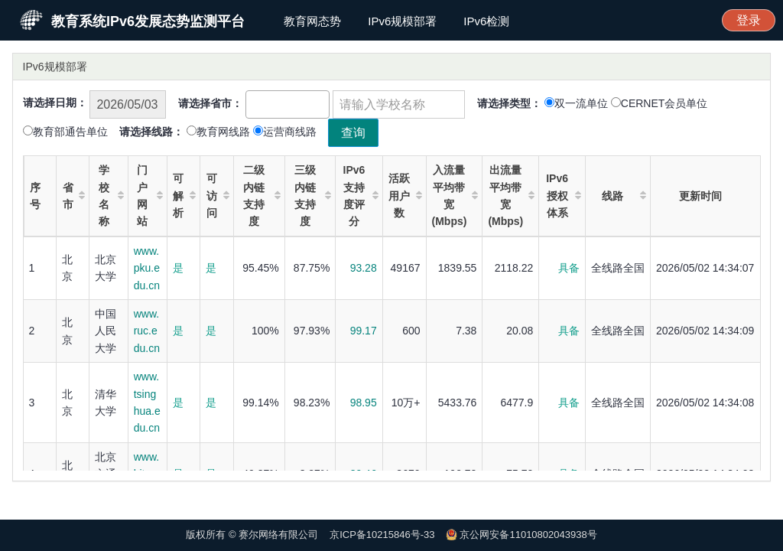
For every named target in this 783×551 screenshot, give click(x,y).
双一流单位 (581, 103)
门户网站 (149, 195)
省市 (74, 195)
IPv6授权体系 (563, 195)
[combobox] (287, 104)
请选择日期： (55, 102)
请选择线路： (151, 132)
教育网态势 (312, 21)
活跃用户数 (404, 195)
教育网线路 (223, 132)
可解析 (184, 195)
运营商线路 (290, 132)
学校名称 (111, 195)
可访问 (217, 195)
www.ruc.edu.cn (147, 331)
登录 (748, 20)
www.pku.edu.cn (147, 268)
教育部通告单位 (70, 132)
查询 (353, 132)
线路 (624, 195)
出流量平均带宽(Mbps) (511, 195)
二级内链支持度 (261, 195)
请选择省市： (210, 103)
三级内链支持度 (312, 195)
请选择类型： (509, 103)
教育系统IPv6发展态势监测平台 (148, 21)
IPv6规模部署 (402, 21)
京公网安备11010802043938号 (528, 534)
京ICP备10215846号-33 (382, 534)
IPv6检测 (486, 21)
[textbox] (254, 102)
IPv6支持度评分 (361, 195)
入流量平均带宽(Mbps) (455, 195)
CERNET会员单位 (664, 103)
